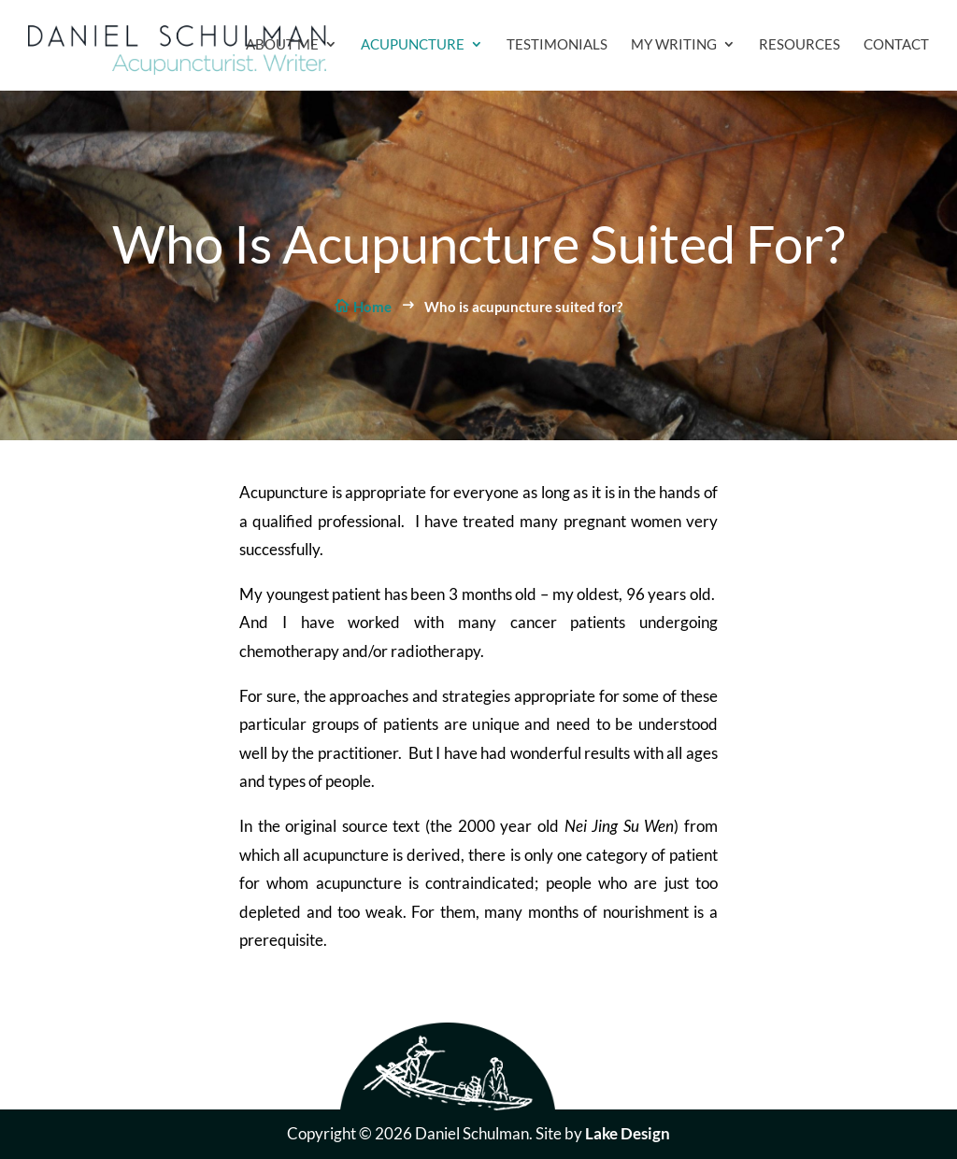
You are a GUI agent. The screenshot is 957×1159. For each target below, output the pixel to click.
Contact (896, 44)
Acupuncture (412, 44)
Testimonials (557, 44)
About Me (282, 44)
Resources (799, 44)
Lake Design (627, 1133)
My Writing (674, 44)
